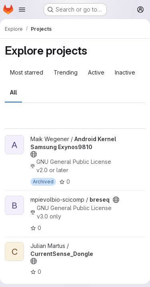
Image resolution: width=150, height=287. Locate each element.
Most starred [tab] (26, 72)
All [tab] (13, 92)
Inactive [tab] (125, 72)
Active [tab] (96, 72)
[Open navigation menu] (22, 9)
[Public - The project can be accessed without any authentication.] (33, 154)
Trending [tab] (66, 72)
